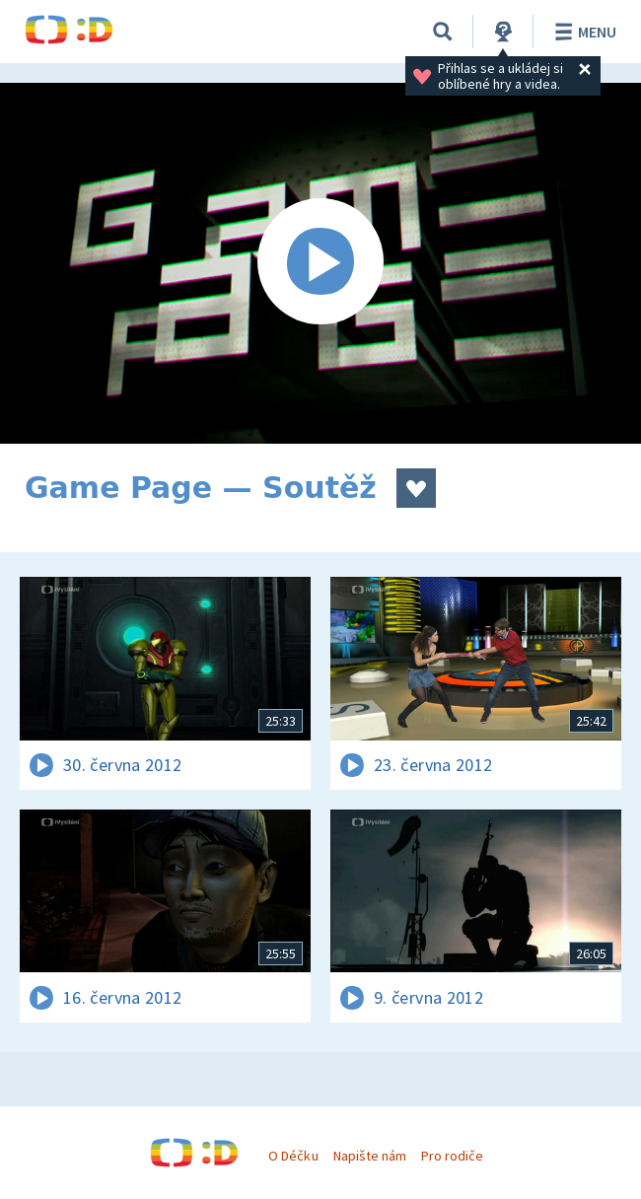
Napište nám (369, 1155)
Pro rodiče (452, 1155)
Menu (582, 31)
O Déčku (293, 1155)
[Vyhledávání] (442, 31)
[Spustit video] (320, 263)
